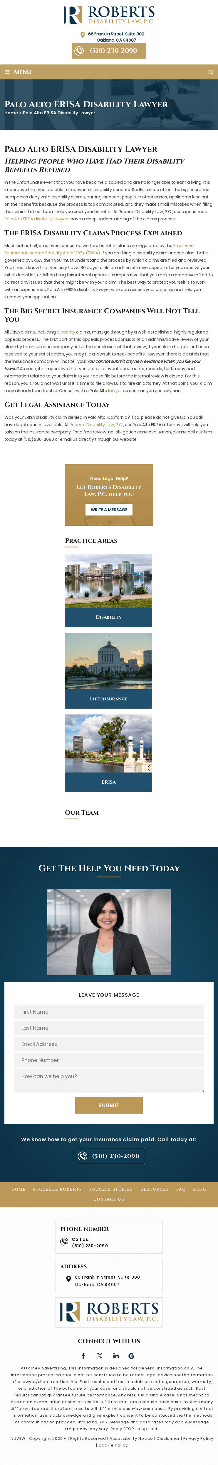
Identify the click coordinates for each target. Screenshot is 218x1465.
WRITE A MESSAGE (109, 510)
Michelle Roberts (57, 1189)
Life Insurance (109, 699)
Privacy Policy (198, 1438)
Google (131, 1355)
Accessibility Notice (131, 1438)
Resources (154, 1189)
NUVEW (18, 1438)
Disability (109, 617)
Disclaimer (168, 1438)
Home (18, 1189)
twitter (99, 1355)
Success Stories (111, 1189)
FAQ (181, 1189)
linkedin (115, 1355)
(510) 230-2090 (113, 51)
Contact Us (108, 1199)
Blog (200, 1189)
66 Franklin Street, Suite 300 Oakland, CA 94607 (116, 37)
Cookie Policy (113, 1445)
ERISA (109, 782)
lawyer (115, 391)
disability (66, 332)
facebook (83, 1355)
